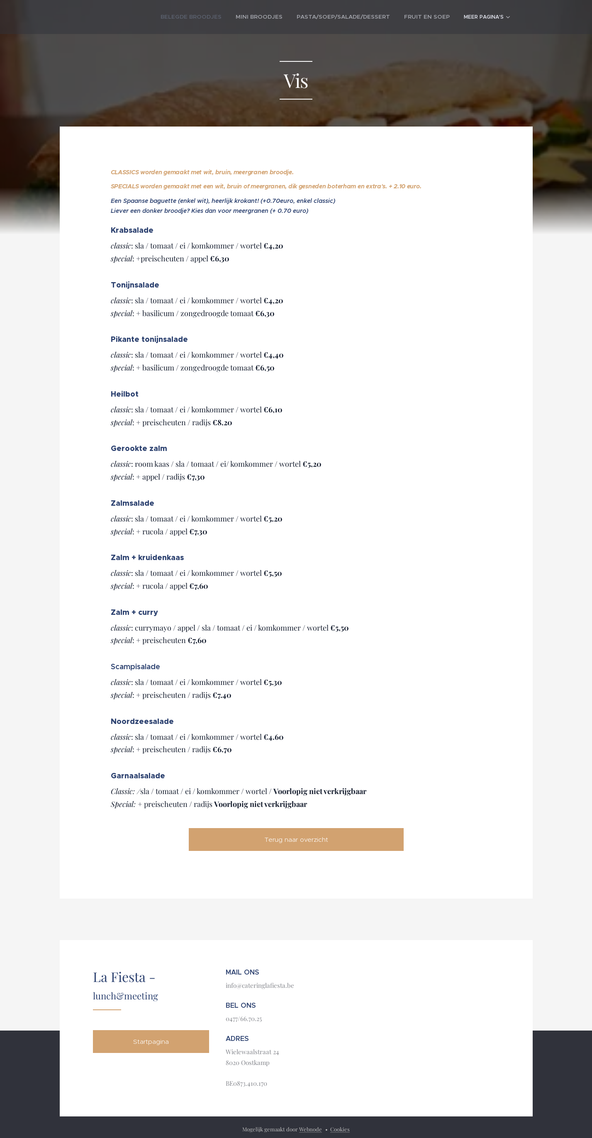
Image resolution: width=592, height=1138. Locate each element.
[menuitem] (163, 17)
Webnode (310, 1129)
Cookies (340, 1129)
